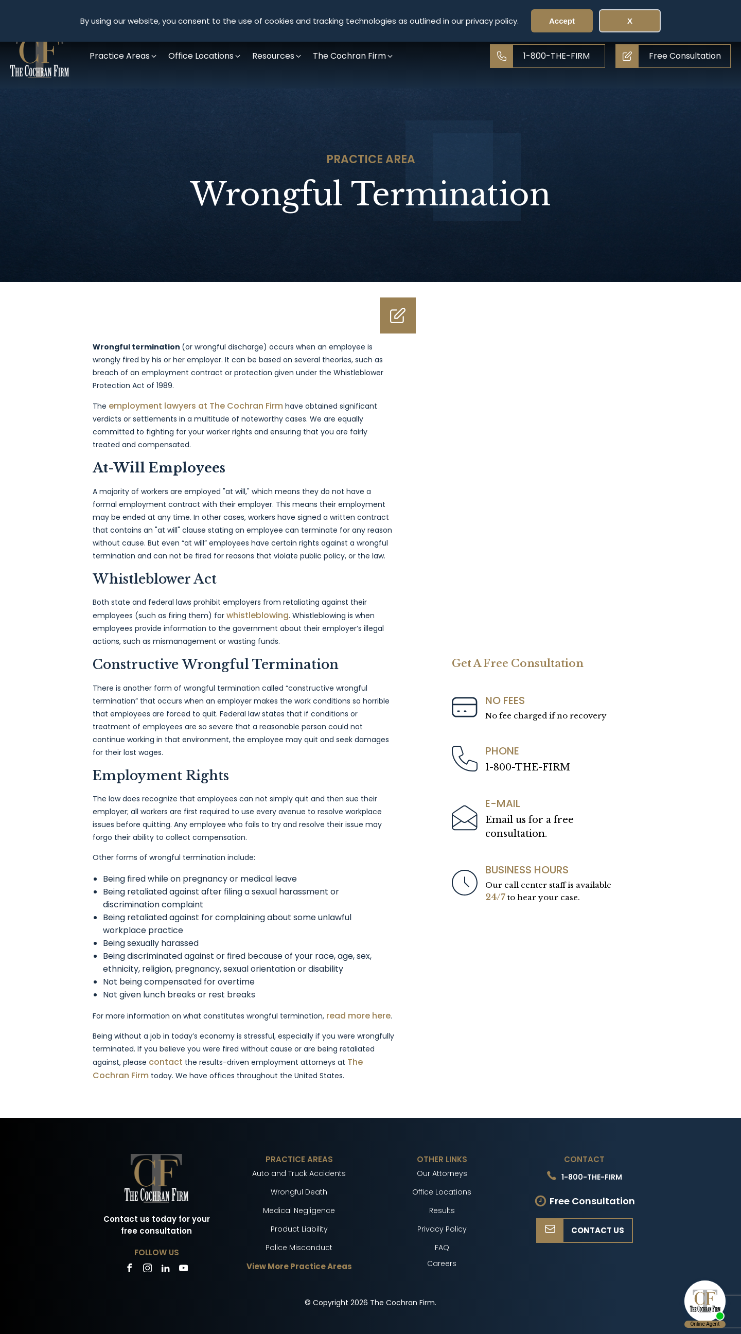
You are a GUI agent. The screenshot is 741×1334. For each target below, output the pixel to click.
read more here (358, 1016)
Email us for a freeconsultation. (529, 826)
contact (166, 1062)
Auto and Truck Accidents (299, 1173)
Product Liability (299, 1229)
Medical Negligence (299, 1210)
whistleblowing (257, 615)
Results (442, 1210)
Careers (441, 1263)
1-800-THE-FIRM (527, 767)
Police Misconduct (299, 1247)
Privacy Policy (442, 1229)
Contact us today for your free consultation (156, 1225)
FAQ (442, 1247)
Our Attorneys (442, 1173)
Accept (562, 20)
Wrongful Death (299, 1192)
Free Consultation (592, 1201)
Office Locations (441, 1192)
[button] (123, 56)
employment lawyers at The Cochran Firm (196, 406)
